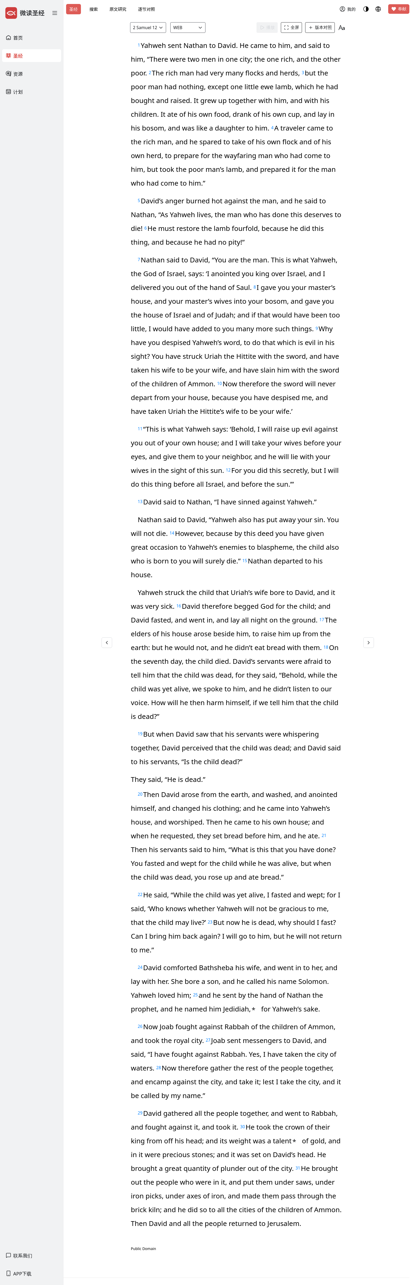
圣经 (73, 9)
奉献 (398, 9)
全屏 (291, 27)
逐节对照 (146, 9)
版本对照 (320, 27)
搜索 (93, 9)
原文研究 (117, 9)
